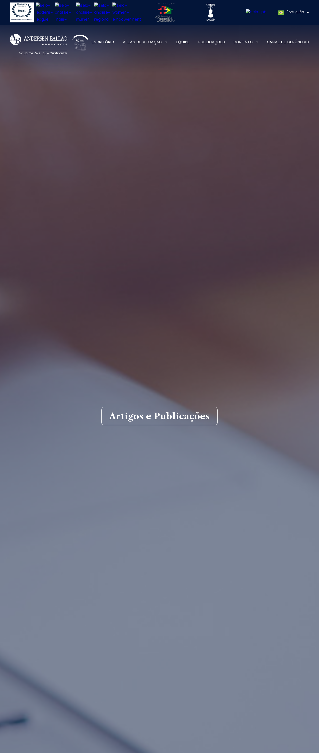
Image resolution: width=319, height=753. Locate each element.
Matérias (22, 598)
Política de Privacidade (80, 748)
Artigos (58, 598)
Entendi (297, 746)
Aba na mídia (100, 598)
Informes (144, 598)
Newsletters (187, 598)
